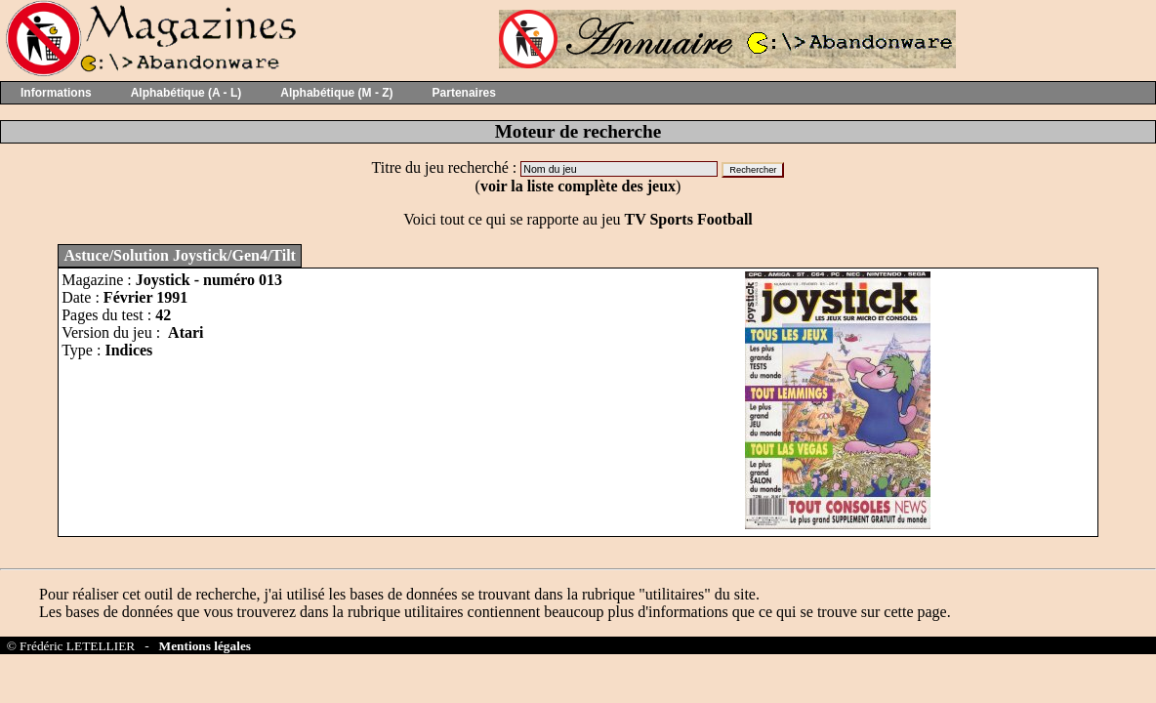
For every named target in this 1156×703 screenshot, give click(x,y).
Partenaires (464, 93)
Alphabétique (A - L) (186, 93)
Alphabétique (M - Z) (336, 93)
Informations (56, 93)
